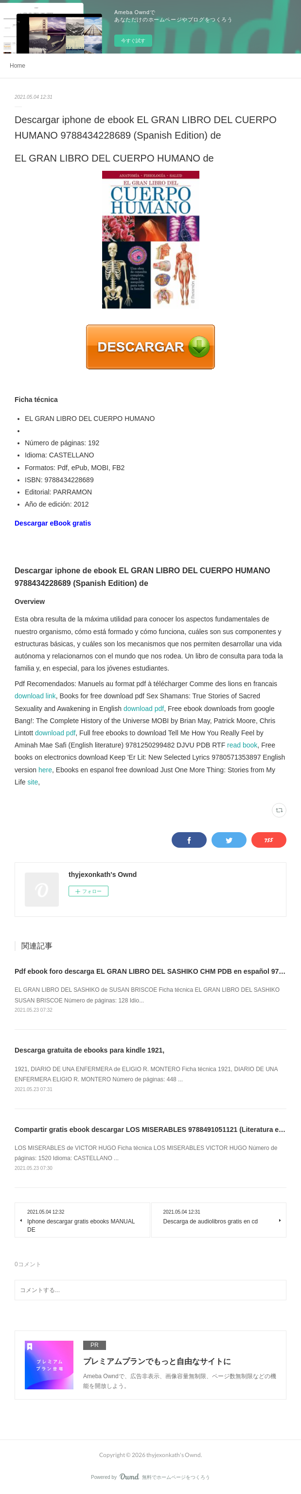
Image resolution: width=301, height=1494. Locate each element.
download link (35, 696)
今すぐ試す (133, 40)
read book (242, 745)
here (45, 770)
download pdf (144, 708)
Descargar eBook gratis (53, 523)
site (32, 782)
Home (17, 65)
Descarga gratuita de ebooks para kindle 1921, (89, 1050)
